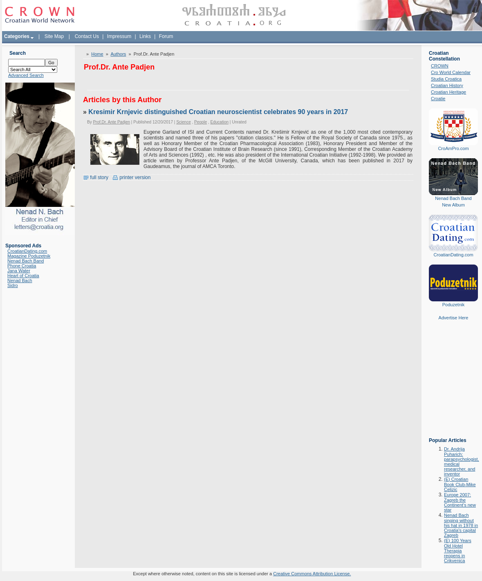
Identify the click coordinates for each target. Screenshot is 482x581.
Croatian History (447, 85)
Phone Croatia (21, 265)
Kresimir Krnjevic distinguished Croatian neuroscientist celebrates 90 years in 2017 (218, 111)
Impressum (119, 36)
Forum (166, 36)
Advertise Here (454, 317)
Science (183, 122)
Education (220, 122)
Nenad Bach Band (25, 260)
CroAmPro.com (453, 148)
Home (97, 54)
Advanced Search (26, 75)
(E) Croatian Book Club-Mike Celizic (460, 484)
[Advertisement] (453, 385)
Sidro (12, 285)
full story (95, 177)
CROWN (439, 65)
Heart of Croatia (23, 275)
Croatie (438, 98)
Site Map (54, 36)
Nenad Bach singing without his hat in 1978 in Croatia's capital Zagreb (461, 525)
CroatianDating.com (27, 251)
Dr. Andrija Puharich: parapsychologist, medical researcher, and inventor (461, 461)
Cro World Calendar (451, 72)
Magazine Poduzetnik (28, 255)
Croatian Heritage (448, 92)
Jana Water (18, 270)
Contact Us (87, 36)
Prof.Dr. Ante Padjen (111, 122)
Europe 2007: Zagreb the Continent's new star (460, 502)
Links (145, 36)
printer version (131, 177)
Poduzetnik (453, 304)
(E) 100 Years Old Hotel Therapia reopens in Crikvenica (457, 550)
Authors (118, 54)
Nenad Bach (19, 280)
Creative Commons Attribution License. (312, 573)
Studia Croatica (446, 78)
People (200, 122)
